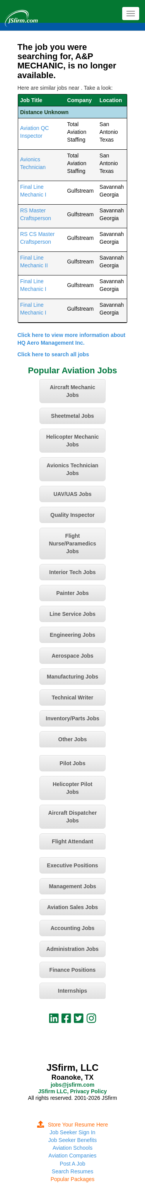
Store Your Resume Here (72, 1124)
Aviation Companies (72, 1155)
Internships (72, 991)
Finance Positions (72, 970)
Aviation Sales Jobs (72, 907)
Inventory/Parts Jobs (72, 718)
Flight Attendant (72, 841)
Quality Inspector (72, 515)
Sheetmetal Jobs (72, 416)
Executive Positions (72, 865)
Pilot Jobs (72, 763)
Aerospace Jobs (72, 656)
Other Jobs (72, 739)
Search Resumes (72, 1171)
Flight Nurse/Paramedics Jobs (72, 543)
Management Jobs (72, 886)
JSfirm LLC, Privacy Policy (72, 1091)
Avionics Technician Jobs (73, 469)
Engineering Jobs (72, 635)
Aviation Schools (72, 1148)
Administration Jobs (72, 949)
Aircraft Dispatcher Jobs (72, 817)
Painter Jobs (72, 593)
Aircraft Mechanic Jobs (72, 391)
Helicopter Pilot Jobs (72, 788)
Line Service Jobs (72, 614)
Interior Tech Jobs (72, 572)
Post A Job (72, 1164)
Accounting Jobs (73, 928)
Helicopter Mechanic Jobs (72, 441)
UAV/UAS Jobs (72, 494)
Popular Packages (73, 1179)
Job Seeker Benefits (72, 1140)
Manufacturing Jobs (72, 677)
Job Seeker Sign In (72, 1132)
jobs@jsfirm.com (72, 1085)
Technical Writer (73, 697)
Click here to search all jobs (53, 354)
